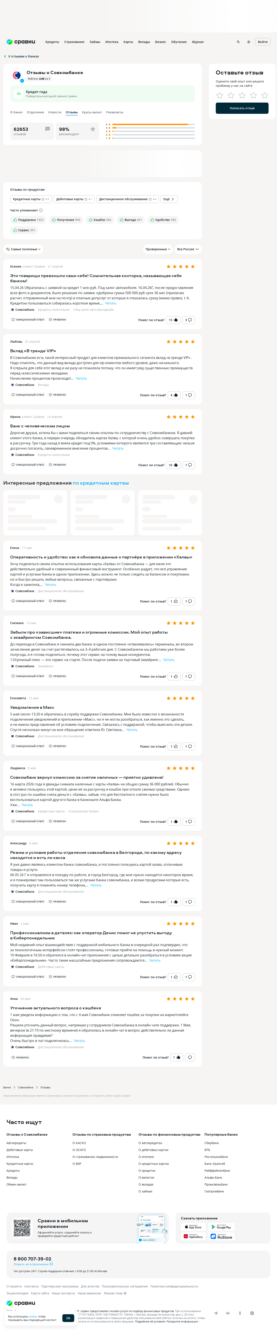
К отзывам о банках (21, 56)
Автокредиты (16, 1143)
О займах (145, 1191)
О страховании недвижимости (95, 1157)
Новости (54, 112)
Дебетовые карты (51, 967)
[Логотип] (106, 1303)
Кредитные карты (51, 811)
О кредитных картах (153, 1164)
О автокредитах (150, 1143)
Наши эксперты (63, 1293)
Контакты (31, 1286)
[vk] (228, 1313)
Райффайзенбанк (217, 1170)
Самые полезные (23, 249)
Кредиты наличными (54, 310)
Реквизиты (114, 112)
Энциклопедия (17, 1293)
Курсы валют (92, 112)
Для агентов (90, 1286)
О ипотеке (146, 1157)
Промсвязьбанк (216, 1184)
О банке (16, 112)
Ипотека (12, 1157)
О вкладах (145, 1184)
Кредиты (13, 1170)
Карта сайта (40, 1293)
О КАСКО (79, 1143)
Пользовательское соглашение (125, 1286)
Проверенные (158, 249)
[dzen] (252, 1313)
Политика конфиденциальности (174, 1286)
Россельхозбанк (216, 1157)
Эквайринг (46, 666)
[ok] (240, 1313)
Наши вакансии (89, 1293)
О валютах (146, 1177)
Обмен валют (16, 1184)
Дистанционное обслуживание (61, 591)
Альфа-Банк (213, 1177)
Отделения (35, 112)
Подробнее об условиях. (150, 1321)
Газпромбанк (214, 1191)
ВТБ (207, 1150)
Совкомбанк (26, 1087)
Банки (7, 1087)
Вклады (43, 385)
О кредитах (146, 1170)
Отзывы (45, 1087)
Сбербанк (212, 1143)
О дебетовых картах (153, 1150)
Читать (110, 303)
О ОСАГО (79, 1150)
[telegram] (216, 1313)
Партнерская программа (59, 1286)
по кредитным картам (101, 482)
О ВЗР (76, 1164)
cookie (33, 1316)
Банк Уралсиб (215, 1164)
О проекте (14, 1286)
